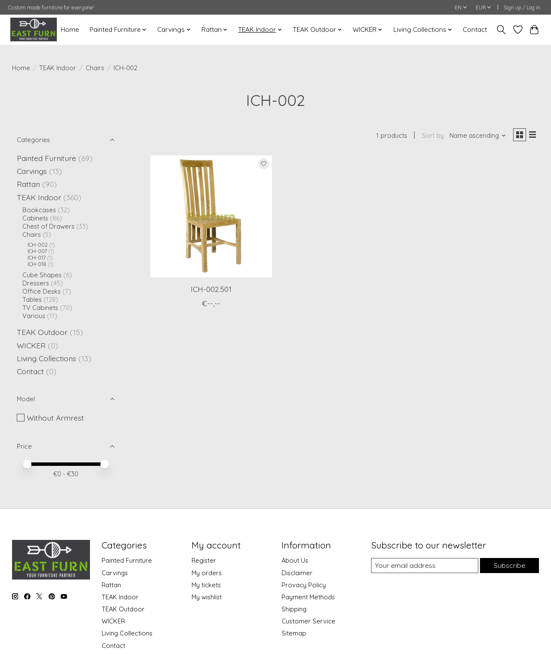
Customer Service (308, 621)
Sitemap (294, 633)
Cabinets (35, 218)
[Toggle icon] (501, 29)
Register (204, 560)
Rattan (28, 184)
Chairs (95, 68)
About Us (295, 560)
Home (70, 29)
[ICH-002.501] (211, 218)
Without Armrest (55, 417)
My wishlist (207, 597)
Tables (32, 299)
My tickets (206, 585)
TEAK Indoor (57, 68)
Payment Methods (308, 597)
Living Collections (46, 358)
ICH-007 (37, 251)
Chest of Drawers (48, 226)
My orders (207, 573)
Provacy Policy (304, 585)
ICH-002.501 (211, 290)
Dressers (35, 283)
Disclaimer (297, 573)
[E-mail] (423, 565)
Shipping (294, 609)
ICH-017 (37, 257)
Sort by (429, 137)
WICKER (31, 345)
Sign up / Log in (522, 7)
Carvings (32, 171)
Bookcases (39, 210)
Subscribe (508, 565)
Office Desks (41, 291)
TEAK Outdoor (42, 332)
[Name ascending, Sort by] (474, 137)
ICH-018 (37, 264)
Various (33, 316)
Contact (475, 29)
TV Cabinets (40, 308)
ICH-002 (38, 245)
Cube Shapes (42, 275)
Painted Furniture (46, 158)
